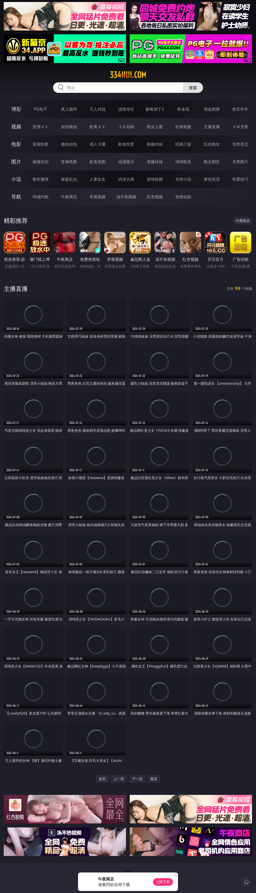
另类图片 (240, 161)
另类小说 (183, 179)
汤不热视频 (126, 196)
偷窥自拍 (40, 161)
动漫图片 (126, 161)
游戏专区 (126, 109)
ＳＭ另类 (240, 126)
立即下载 (163, 881)
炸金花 (183, 109)
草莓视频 (98, 196)
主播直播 (212, 126)
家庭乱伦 (69, 179)
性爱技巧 (240, 179)
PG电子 (40, 109)
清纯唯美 (183, 161)
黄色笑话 (212, 179)
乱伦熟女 (212, 144)
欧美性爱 (126, 144)
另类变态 (240, 144)
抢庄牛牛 (240, 109)
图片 (16, 161)
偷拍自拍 (69, 144)
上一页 (119, 778)
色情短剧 (183, 196)
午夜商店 (69, 196)
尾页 (153, 778)
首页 (102, 778)
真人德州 (69, 109)
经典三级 (183, 144)
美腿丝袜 (155, 161)
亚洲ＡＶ (40, 126)
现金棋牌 (212, 109)
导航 (16, 196)
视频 (16, 126)
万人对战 (98, 109)
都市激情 (40, 179)
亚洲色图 (69, 161)
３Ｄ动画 (126, 126)
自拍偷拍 (69, 126)
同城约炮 (40, 196)
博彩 (16, 109)
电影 (16, 144)
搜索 (193, 87)
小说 (16, 179)
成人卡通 (98, 144)
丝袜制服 (183, 126)
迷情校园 (155, 179)
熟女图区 (212, 161)
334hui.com (128, 75)
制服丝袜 (155, 144)
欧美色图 (98, 161)
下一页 (137, 778)
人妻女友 (98, 179)
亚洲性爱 (40, 144)
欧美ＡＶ (98, 126)
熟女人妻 (155, 126)
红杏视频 (155, 196)
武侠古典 (126, 179)
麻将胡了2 (155, 109)
